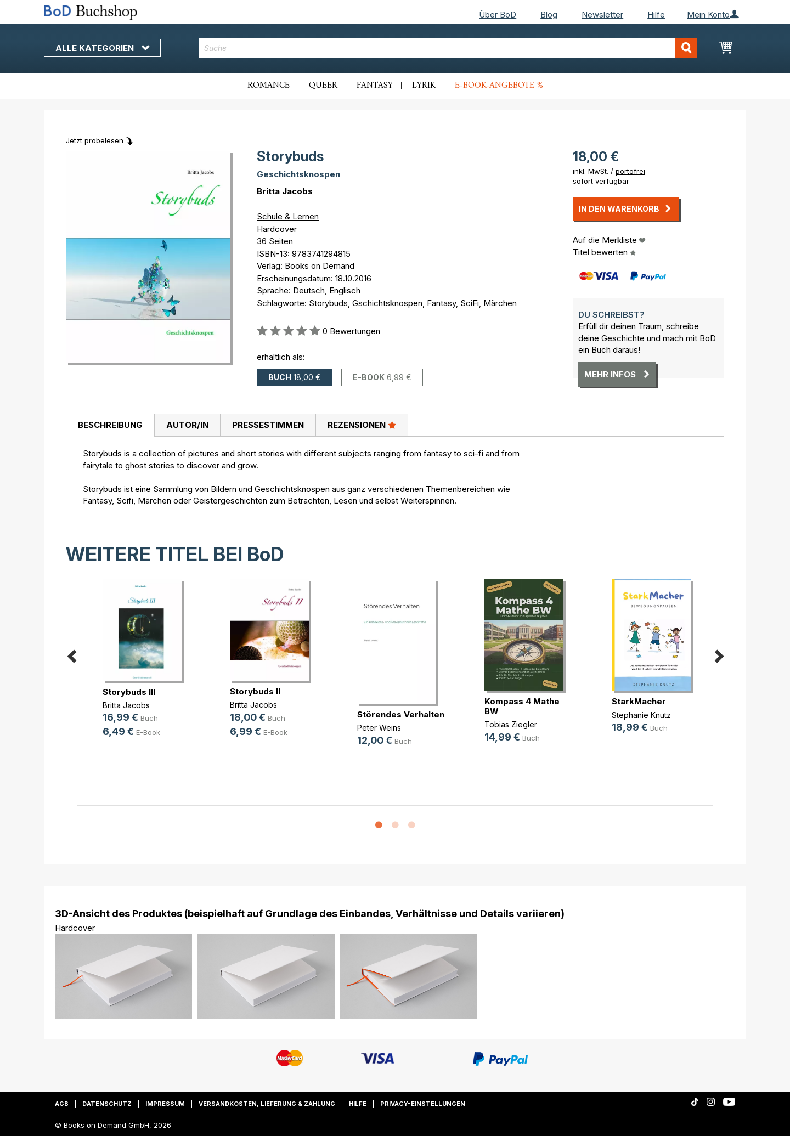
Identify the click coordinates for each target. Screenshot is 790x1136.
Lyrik (424, 85)
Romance (268, 85)
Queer (323, 85)
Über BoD (497, 14)
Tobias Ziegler (510, 724)
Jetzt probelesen (94, 140)
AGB (62, 1103)
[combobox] (448, 48)
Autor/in (187, 425)
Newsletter (602, 14)
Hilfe (656, 14)
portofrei (630, 171)
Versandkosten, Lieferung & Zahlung (267, 1103)
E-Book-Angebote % (499, 85)
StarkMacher (639, 701)
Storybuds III (129, 692)
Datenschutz (107, 1103)
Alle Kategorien (102, 48)
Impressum (165, 1103)
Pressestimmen (268, 425)
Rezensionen (362, 425)
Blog (548, 14)
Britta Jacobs (285, 191)
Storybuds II (255, 691)
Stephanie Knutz (641, 715)
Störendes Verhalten (400, 714)
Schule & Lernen (288, 216)
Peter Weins (379, 727)
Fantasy (375, 85)
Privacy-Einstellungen (422, 1103)
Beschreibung (110, 425)
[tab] (110, 426)
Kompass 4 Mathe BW (522, 706)
